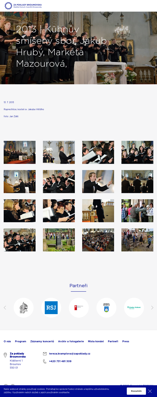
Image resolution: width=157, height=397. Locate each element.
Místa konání (96, 341)
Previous (5, 308)
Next (152, 308)
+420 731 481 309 (60, 361)
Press (125, 341)
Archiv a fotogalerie (71, 341)
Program (20, 341)
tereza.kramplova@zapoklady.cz (69, 353)
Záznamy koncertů (42, 341)
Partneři (113, 341)
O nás (7, 341)
